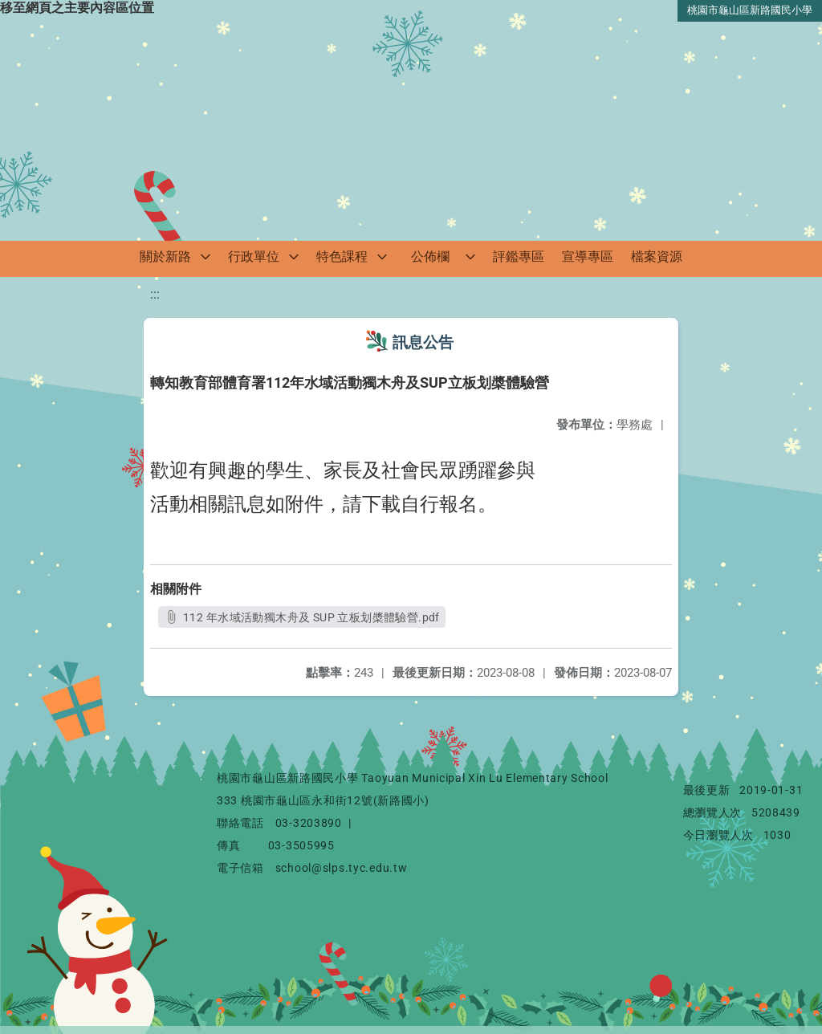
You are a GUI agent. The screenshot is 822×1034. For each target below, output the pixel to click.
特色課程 (342, 256)
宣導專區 (587, 256)
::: (155, 294)
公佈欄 (430, 256)
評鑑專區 (518, 256)
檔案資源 (656, 256)
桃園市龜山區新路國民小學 (749, 10)
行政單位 (253, 256)
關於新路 (165, 256)
